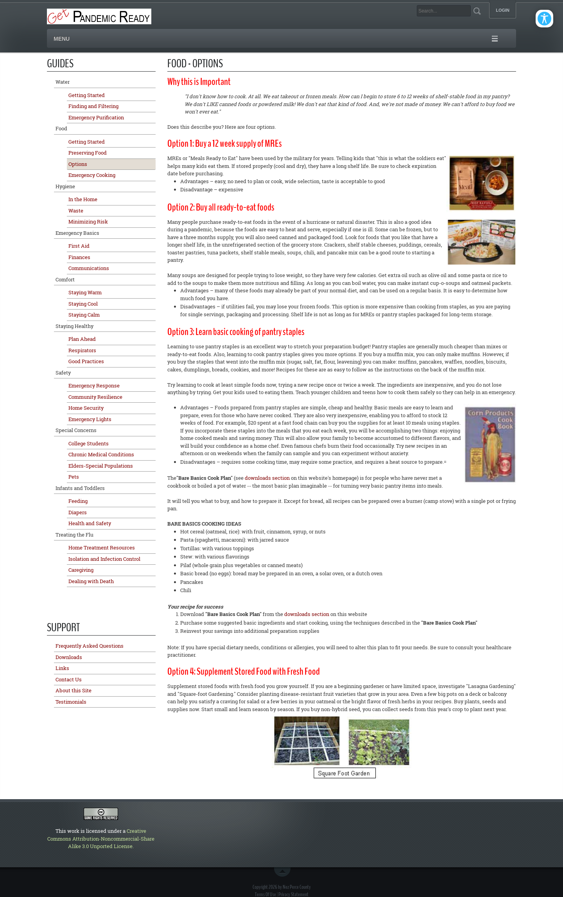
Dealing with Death (91, 581)
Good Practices (86, 361)
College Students (88, 443)
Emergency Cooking (91, 174)
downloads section (267, 477)
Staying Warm (85, 292)
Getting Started (86, 95)
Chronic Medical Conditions (101, 454)
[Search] (444, 10)
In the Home (82, 199)
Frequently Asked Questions (90, 645)
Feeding (78, 500)
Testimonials (71, 701)
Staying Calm (84, 314)
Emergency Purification (96, 117)
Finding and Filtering (93, 106)
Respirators (82, 350)
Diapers (77, 512)
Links (62, 668)
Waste (75, 210)
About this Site (73, 690)
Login (502, 10)
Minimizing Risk (88, 221)
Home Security (86, 407)
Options (77, 164)
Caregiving (80, 569)
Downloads (69, 657)
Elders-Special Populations (100, 465)
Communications (88, 268)
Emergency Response (94, 385)
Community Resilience (95, 396)
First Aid (79, 245)
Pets (73, 476)
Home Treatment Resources (101, 547)
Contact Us (69, 679)
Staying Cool (83, 303)
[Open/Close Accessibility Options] (544, 18)
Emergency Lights (89, 419)
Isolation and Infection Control (104, 558)
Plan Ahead (82, 338)
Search (477, 11)
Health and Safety (89, 523)
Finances (79, 257)
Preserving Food (87, 152)
